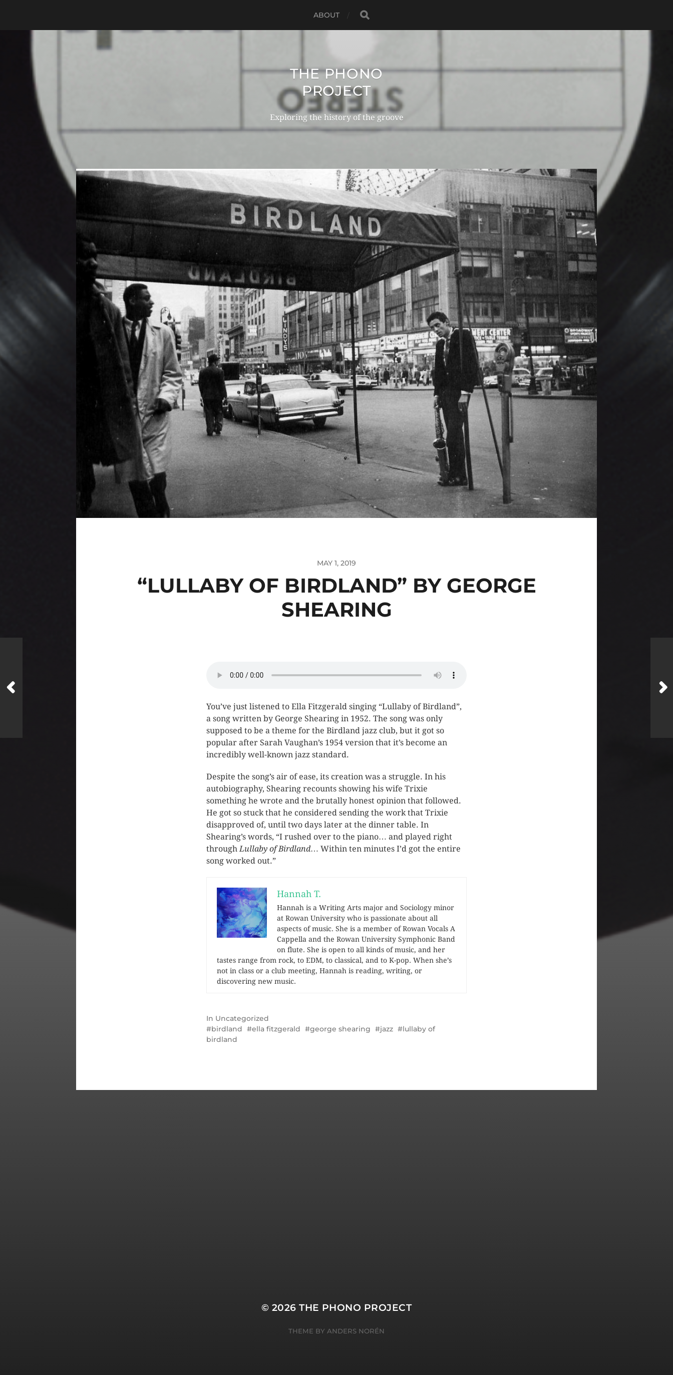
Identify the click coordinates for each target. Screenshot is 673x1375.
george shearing (340, 1028)
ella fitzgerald (276, 1028)
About (326, 15)
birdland (226, 1028)
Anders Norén (356, 1331)
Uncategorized (242, 1018)
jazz (386, 1028)
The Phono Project (336, 82)
